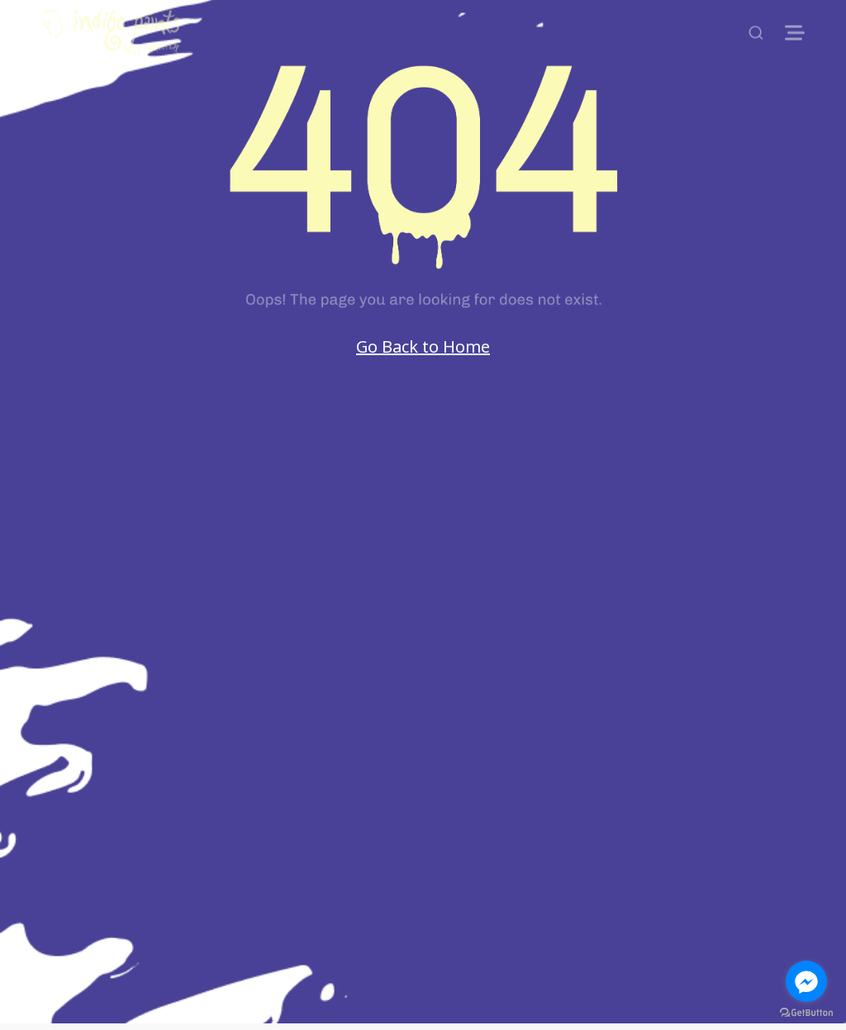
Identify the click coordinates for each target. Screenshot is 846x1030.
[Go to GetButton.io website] (806, 1013)
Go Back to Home (423, 346)
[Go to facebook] (806, 981)
